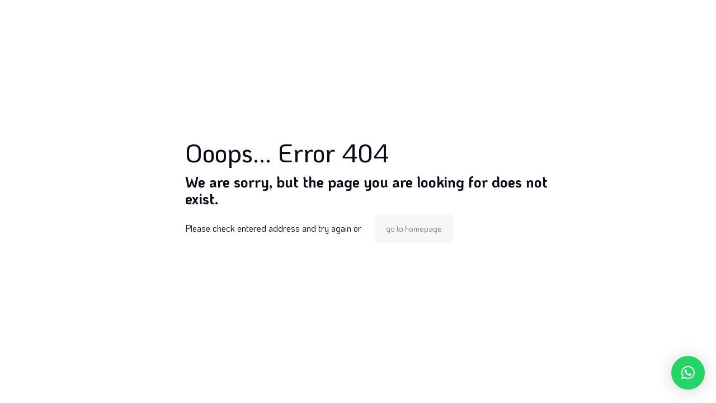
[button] (688, 373)
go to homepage (414, 228)
